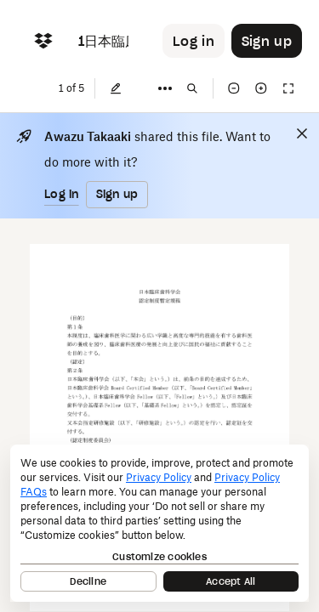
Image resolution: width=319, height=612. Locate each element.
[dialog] (159, 523)
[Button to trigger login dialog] (193, 41)
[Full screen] (288, 88)
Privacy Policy (158, 477)
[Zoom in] (261, 88)
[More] (165, 88)
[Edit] (115, 88)
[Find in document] (192, 88)
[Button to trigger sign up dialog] (266, 41)
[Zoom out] (234, 88)
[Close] (302, 133)
